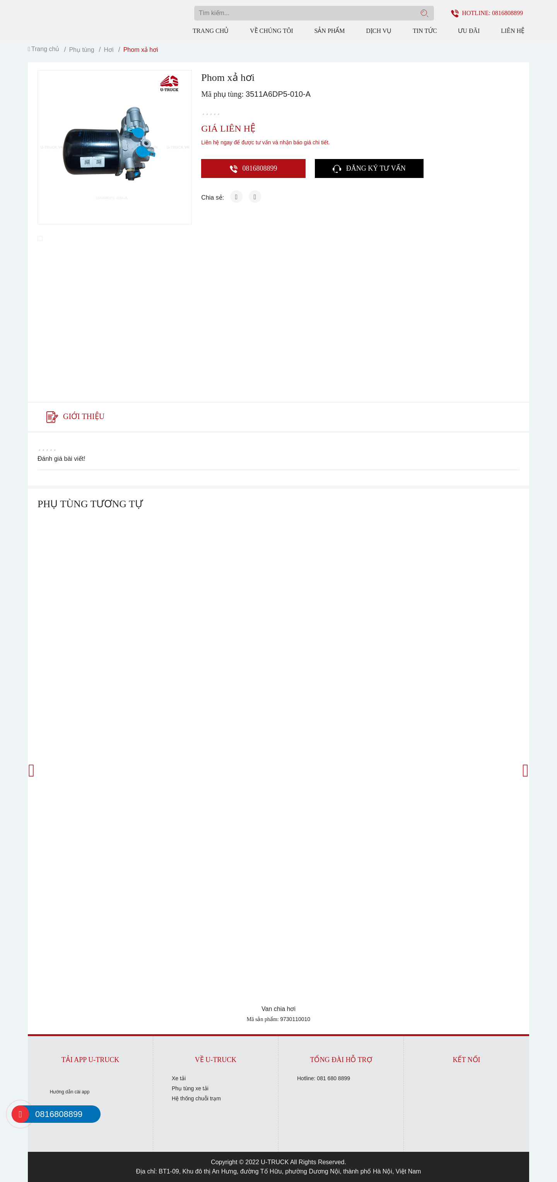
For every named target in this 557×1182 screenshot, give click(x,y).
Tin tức (425, 30)
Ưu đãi (469, 30)
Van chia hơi (278, 1009)
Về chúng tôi (271, 30)
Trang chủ (211, 30)
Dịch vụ (378, 30)
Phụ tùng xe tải (190, 1088)
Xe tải (179, 1078)
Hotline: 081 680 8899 (323, 1078)
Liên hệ (513, 30)
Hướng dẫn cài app (70, 1092)
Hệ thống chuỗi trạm (196, 1098)
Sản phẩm (329, 30)
